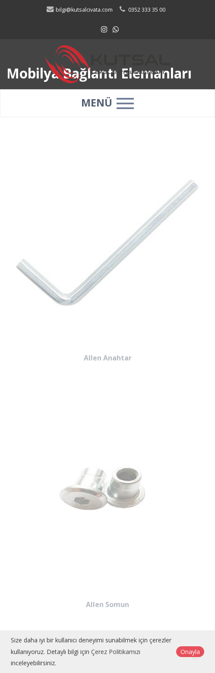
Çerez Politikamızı (115, 652)
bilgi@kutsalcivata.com (79, 9)
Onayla (190, 652)
